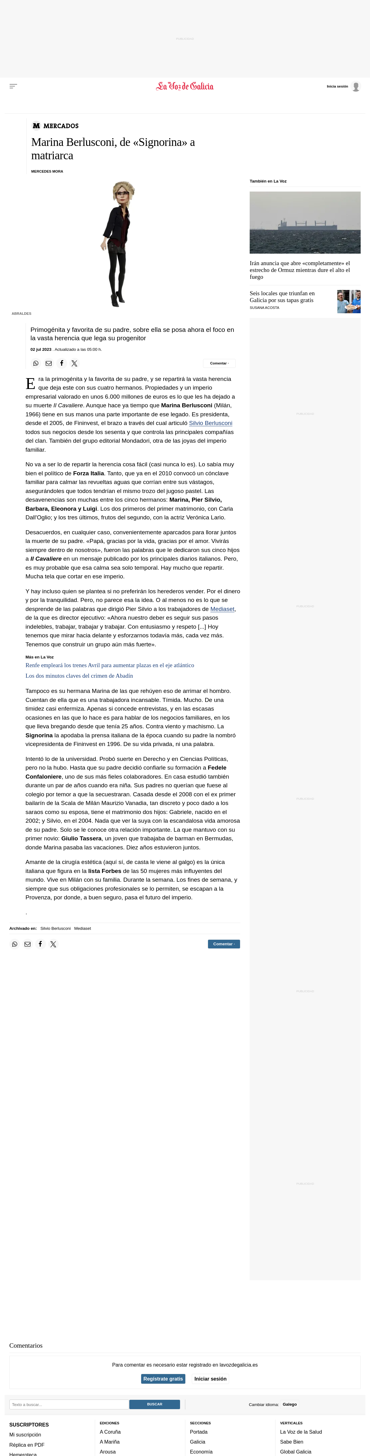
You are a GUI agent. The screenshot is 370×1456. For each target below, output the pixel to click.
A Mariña (110, 1442)
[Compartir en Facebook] (61, 363)
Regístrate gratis (163, 1378)
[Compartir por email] (49, 363)
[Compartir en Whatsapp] (35, 363)
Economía (201, 1451)
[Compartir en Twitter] (74, 363)
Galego (290, 1404)
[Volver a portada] (185, 86)
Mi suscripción (25, 1434)
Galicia (197, 1442)
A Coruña (110, 1432)
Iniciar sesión (211, 1378)
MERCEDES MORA (47, 171)
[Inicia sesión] (344, 86)
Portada (199, 1432)
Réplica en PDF (26, 1444)
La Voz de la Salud (301, 1432)
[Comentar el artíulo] (219, 363)
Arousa (108, 1451)
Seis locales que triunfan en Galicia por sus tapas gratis (282, 296)
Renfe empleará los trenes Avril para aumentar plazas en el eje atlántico (109, 665)
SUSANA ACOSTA (264, 308)
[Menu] (13, 86)
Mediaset (222, 609)
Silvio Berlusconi (210, 423)
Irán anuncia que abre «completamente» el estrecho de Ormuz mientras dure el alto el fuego (300, 270)
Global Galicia (295, 1451)
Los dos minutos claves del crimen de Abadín (79, 675)
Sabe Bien (291, 1442)
